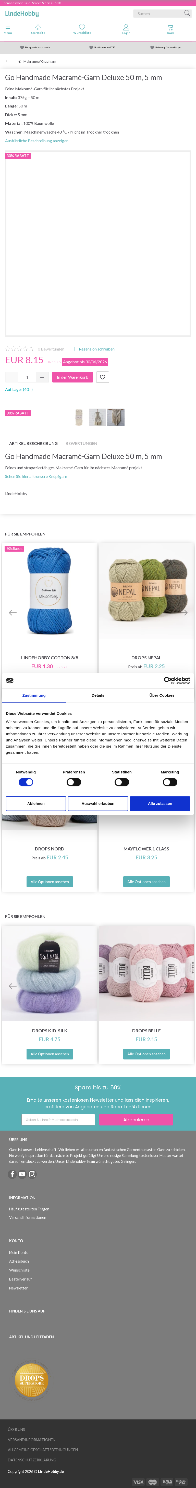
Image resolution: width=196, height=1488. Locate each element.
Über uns (16, 1429)
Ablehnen (36, 803)
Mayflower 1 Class (146, 848)
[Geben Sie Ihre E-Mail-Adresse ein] (58, 1119)
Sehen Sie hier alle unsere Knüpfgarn (36, 476)
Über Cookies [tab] (162, 695)
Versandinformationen (27, 1217)
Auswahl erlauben (98, 803)
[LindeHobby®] (22, 12)
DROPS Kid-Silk (49, 1030)
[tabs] (170, 30)
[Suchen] (188, 13)
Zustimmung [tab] (34, 695)
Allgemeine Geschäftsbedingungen (43, 1450)
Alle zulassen (160, 803)
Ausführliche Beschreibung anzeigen (36, 140)
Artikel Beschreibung (33, 443)
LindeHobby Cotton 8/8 (49, 657)
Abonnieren (136, 1120)
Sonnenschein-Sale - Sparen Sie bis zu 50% (32, 3)
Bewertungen (51, 348)
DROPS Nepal (146, 657)
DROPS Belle (146, 1030)
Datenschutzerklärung (32, 1460)
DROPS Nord (49, 848)
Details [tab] (98, 695)
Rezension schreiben (96, 348)
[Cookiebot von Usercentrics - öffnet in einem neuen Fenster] (167, 680)
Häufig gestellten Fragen (29, 1209)
